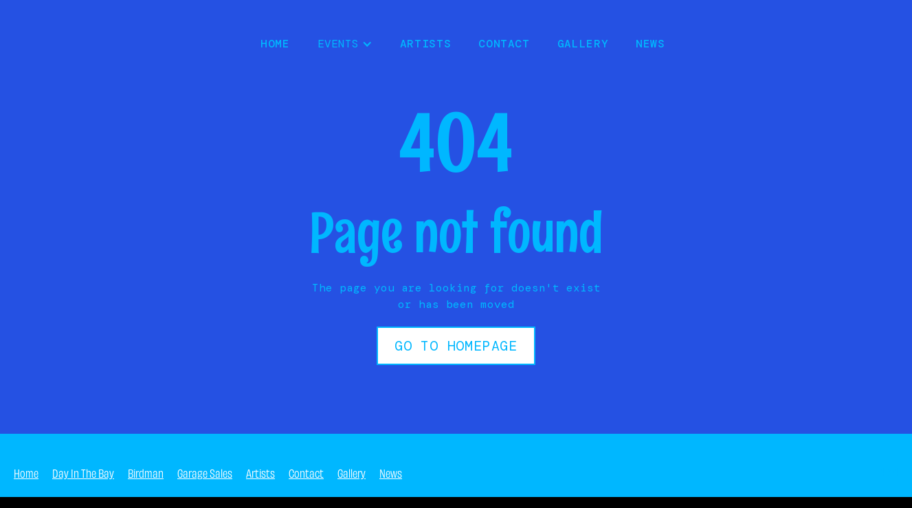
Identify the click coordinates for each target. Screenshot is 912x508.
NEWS (650, 43)
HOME (275, 43)
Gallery (582, 43)
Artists (425, 43)
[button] (345, 44)
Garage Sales (204, 472)
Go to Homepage (456, 346)
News (390, 472)
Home (26, 472)
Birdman (146, 472)
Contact (503, 43)
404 (888, 472)
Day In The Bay (83, 472)
